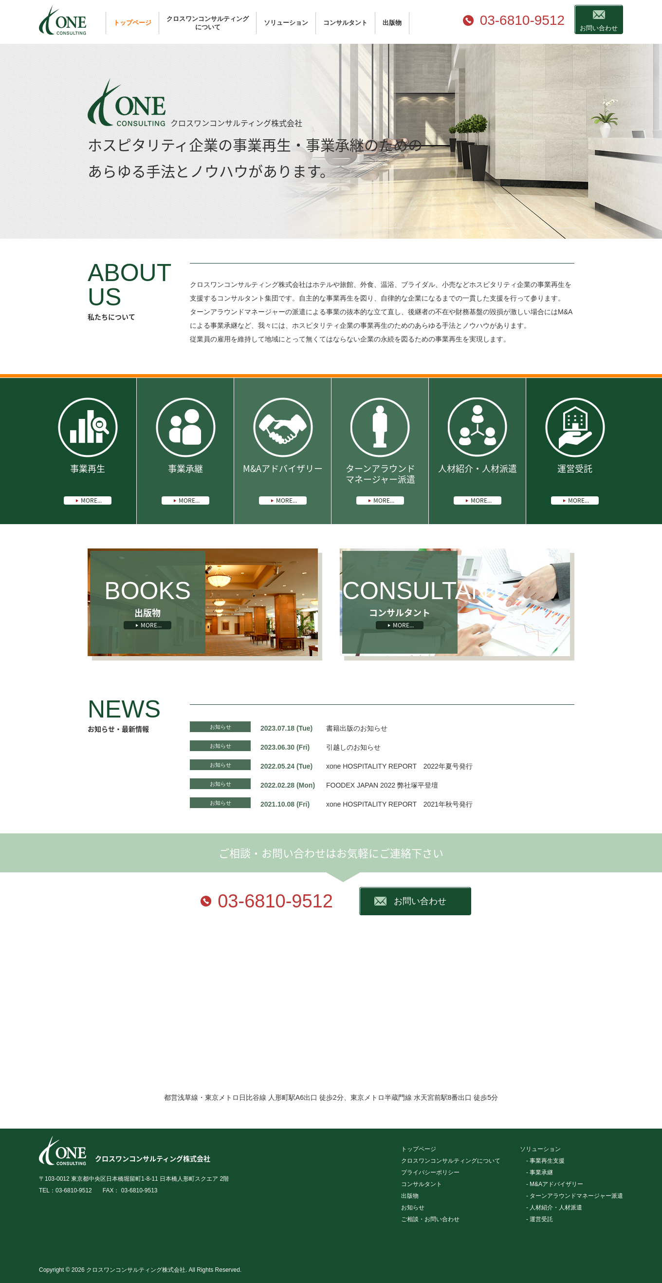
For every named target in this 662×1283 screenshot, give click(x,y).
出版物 (392, 22)
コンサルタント (345, 22)
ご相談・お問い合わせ (430, 1219)
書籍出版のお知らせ (356, 728)
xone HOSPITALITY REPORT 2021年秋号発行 (399, 804)
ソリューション (286, 22)
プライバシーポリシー (430, 1172)
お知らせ (220, 727)
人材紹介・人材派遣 (477, 483)
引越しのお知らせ (353, 747)
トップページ (132, 22)
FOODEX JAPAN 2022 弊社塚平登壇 (382, 785)
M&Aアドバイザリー (283, 483)
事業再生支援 (547, 1160)
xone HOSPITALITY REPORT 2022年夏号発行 (399, 766)
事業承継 (185, 483)
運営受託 (575, 483)
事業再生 (87, 483)
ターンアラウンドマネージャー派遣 (380, 483)
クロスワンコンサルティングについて (207, 23)
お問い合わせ (599, 28)
